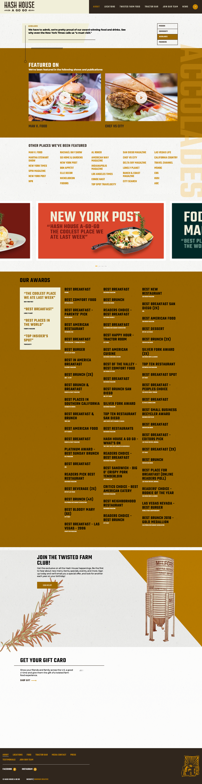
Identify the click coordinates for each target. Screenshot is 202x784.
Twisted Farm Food (130, 7)
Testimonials (9, 760)
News (185, 7)
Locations (109, 7)
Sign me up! (47, 585)
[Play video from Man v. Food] (65, 97)
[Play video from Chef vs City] (141, 97)
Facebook (9, 769)
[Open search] (195, 6)
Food (29, 755)
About (96, 7)
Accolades (163, 36)
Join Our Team (170, 7)
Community (163, 31)
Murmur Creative (41, 779)
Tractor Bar (151, 7)
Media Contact (59, 755)
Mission (162, 26)
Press (73, 755)
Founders (163, 42)
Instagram (29, 769)
